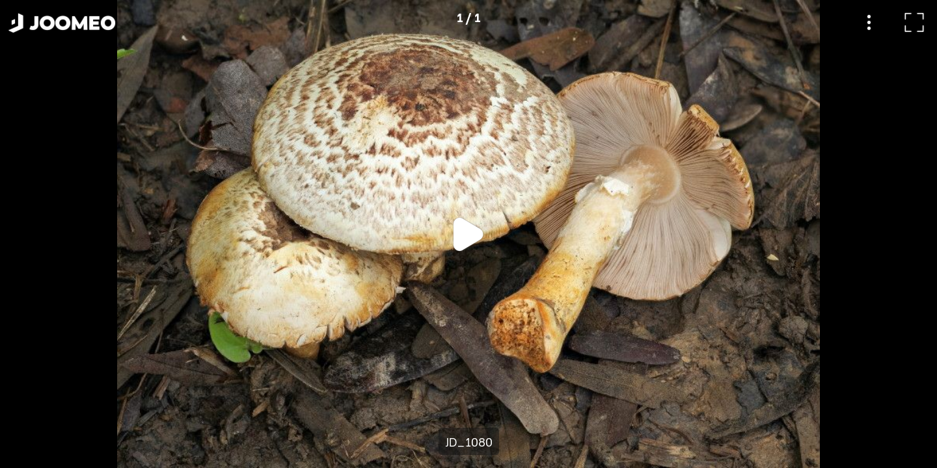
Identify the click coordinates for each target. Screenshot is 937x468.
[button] (34, 401)
